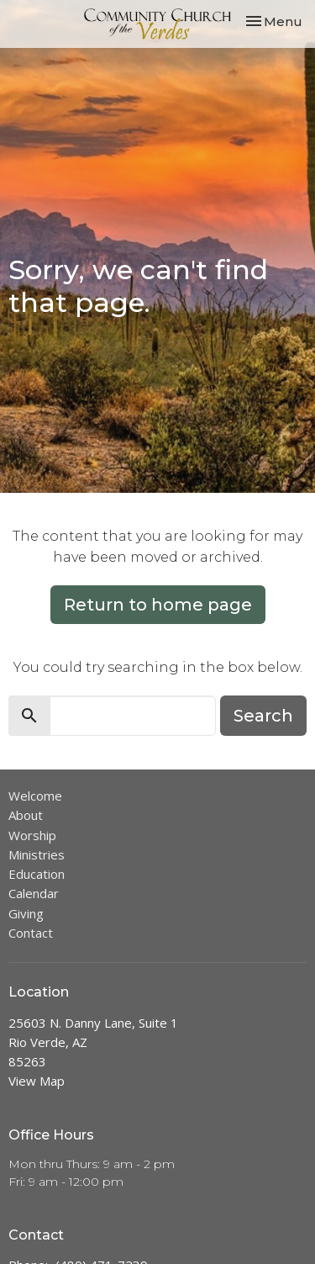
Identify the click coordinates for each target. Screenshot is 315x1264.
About (25, 815)
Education (36, 873)
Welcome (35, 795)
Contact (30, 932)
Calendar (33, 893)
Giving (26, 913)
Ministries (36, 854)
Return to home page (158, 605)
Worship (32, 835)
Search (263, 716)
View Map (36, 1080)
